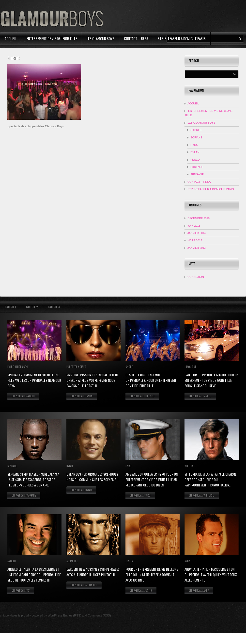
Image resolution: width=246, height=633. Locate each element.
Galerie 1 (10, 306)
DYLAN (195, 152)
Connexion (195, 276)
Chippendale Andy (199, 590)
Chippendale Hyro (140, 495)
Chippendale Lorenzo (142, 396)
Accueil (10, 38)
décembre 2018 (198, 218)
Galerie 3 (54, 306)
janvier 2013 (196, 247)
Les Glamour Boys (100, 38)
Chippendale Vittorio (201, 495)
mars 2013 (194, 240)
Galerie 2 (32, 306)
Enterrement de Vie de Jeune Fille (51, 38)
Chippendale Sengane (24, 495)
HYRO (194, 144)
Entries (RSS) (72, 615)
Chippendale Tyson (81, 396)
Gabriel (196, 130)
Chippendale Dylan (81, 490)
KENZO (195, 159)
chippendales (8, 615)
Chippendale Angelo (23, 396)
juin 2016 (193, 225)
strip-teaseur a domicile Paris (182, 38)
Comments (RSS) (99, 615)
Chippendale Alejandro (84, 585)
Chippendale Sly (21, 590)
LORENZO (196, 167)
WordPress (55, 615)
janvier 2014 (196, 233)
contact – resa (136, 38)
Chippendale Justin (141, 590)
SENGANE (197, 174)
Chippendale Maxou (200, 396)
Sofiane (196, 137)
